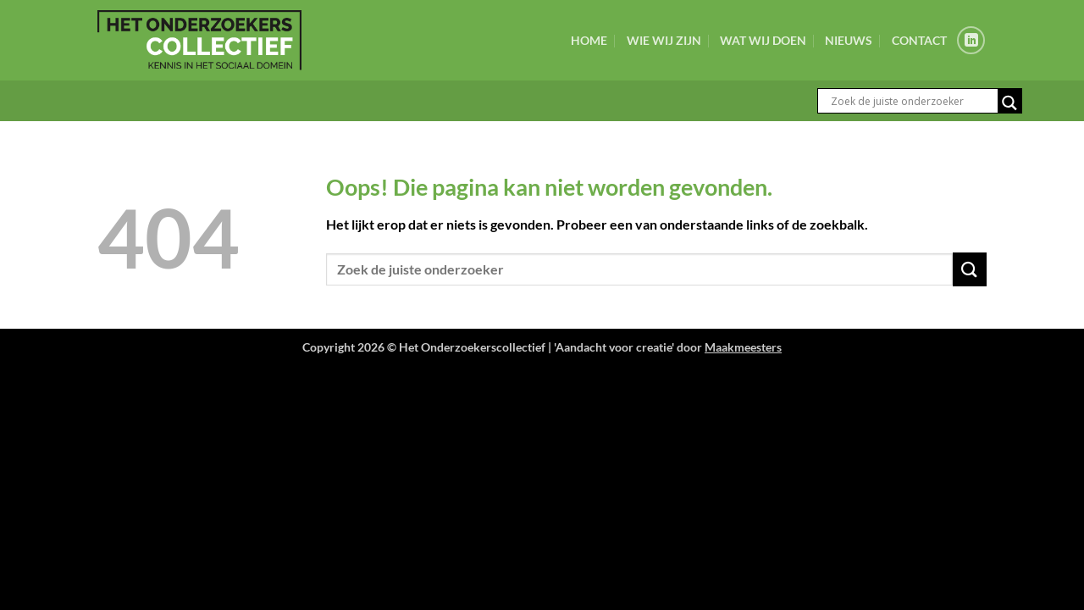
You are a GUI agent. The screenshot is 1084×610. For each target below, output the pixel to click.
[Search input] (912, 101)
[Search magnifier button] (1009, 103)
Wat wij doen (763, 40)
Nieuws (848, 40)
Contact (919, 40)
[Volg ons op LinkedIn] (971, 40)
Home (589, 40)
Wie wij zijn (664, 40)
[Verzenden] (970, 269)
